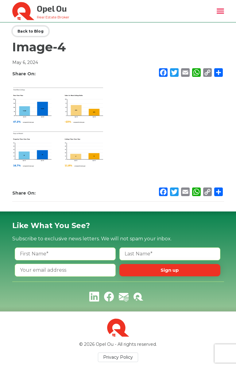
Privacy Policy (118, 357)
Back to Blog (30, 31)
